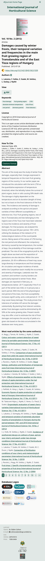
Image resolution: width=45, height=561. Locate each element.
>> (39, 475)
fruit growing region (20, 101)
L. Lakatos (6, 79)
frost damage (7, 101)
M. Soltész (31, 79)
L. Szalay (5, 82)
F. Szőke (15, 79)
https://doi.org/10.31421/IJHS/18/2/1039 (20, 70)
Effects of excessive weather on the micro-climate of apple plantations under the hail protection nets (22, 380)
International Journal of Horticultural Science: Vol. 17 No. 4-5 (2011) (21, 343)
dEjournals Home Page (12, 2)
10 (32, 475)
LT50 (31, 101)
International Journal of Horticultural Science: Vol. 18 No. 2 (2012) (20, 426)
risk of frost (29, 104)
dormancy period (18, 107)
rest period (6, 107)
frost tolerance (30, 107)
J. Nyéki (13, 82)
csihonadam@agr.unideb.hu (21, 532)
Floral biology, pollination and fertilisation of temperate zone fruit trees (22, 365)
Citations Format (9, 163)
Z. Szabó (23, 79)
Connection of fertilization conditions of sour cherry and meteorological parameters (20, 453)
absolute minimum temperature (13, 104)
